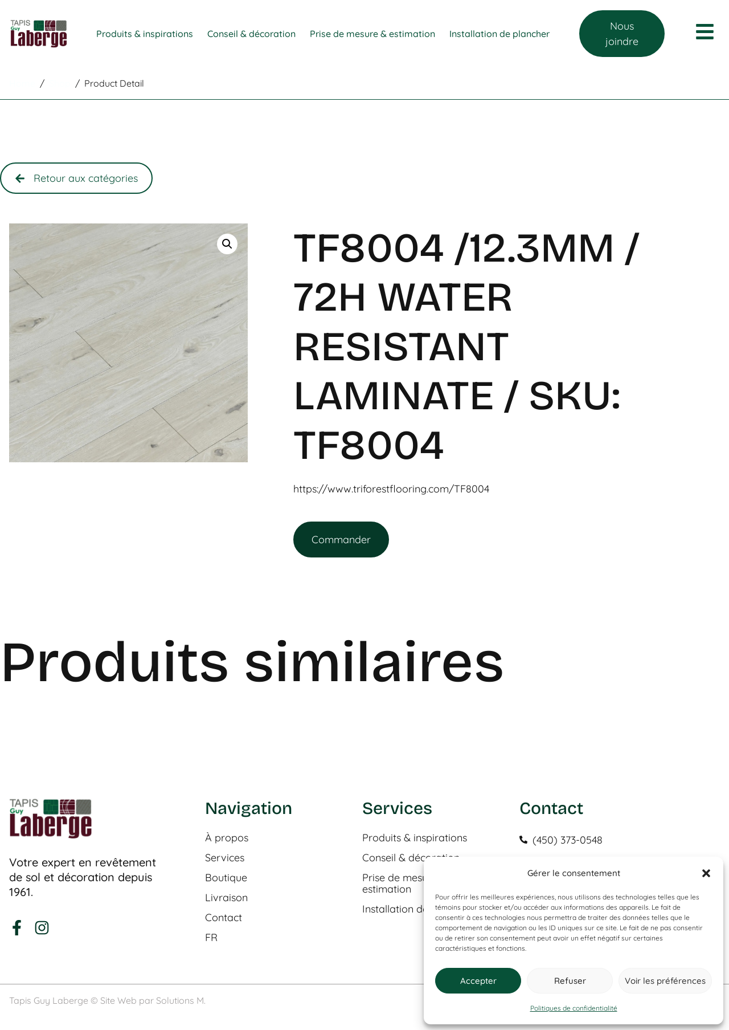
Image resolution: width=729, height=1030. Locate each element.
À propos (226, 838)
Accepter (478, 980)
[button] (706, 873)
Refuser (570, 980)
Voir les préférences (665, 980)
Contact (223, 917)
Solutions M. (181, 1000)
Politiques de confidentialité (573, 1008)
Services (224, 858)
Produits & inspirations (414, 838)
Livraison (226, 897)
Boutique (226, 878)
